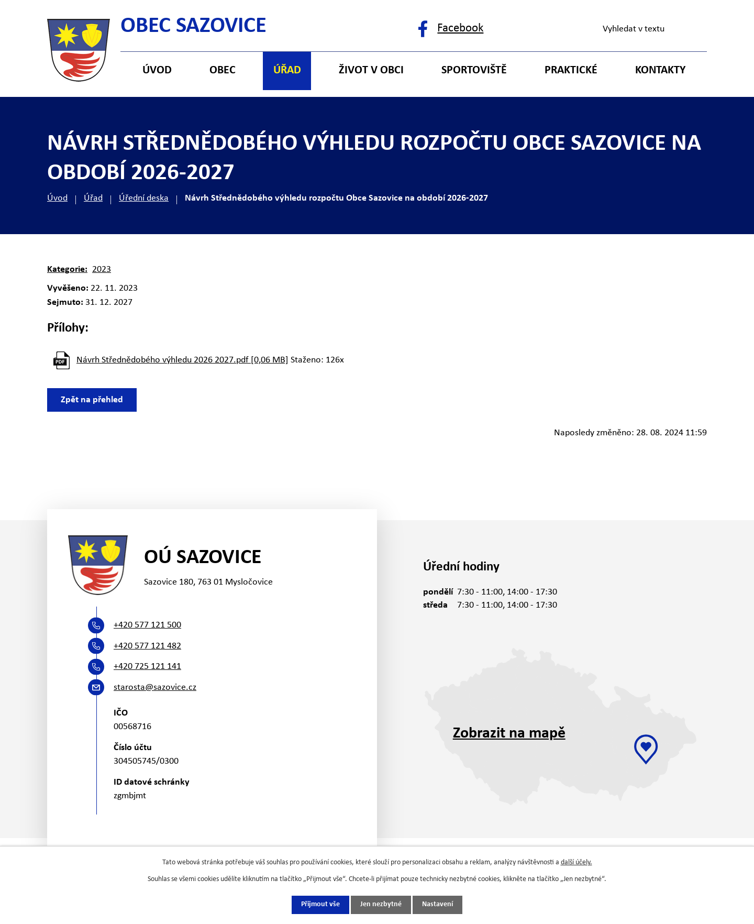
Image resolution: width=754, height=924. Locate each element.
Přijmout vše (320, 905)
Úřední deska (144, 198)
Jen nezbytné (381, 905)
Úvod (57, 198)
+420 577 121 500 (147, 625)
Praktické (571, 70)
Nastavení (437, 905)
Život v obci (371, 70)
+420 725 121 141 (147, 667)
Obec (222, 70)
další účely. (576, 862)
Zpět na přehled (92, 400)
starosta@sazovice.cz (155, 687)
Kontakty (660, 70)
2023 (101, 269)
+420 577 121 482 (147, 646)
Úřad (93, 198)
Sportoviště (474, 70)
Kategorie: (67, 269)
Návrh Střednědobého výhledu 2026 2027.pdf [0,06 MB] (182, 360)
